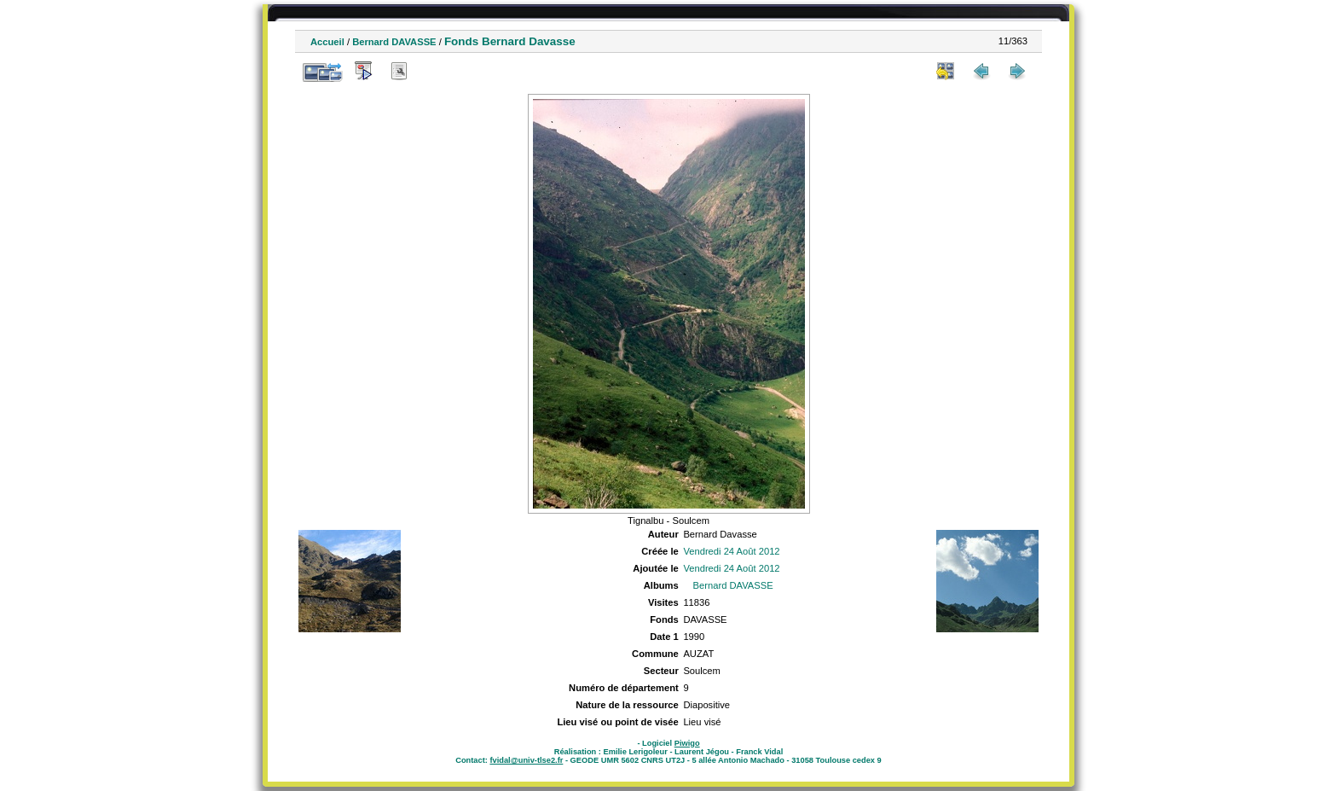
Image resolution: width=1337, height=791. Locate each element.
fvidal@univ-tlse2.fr (526, 760)
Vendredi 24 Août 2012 (731, 551)
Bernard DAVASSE (394, 42)
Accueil (327, 42)
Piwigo (687, 743)
